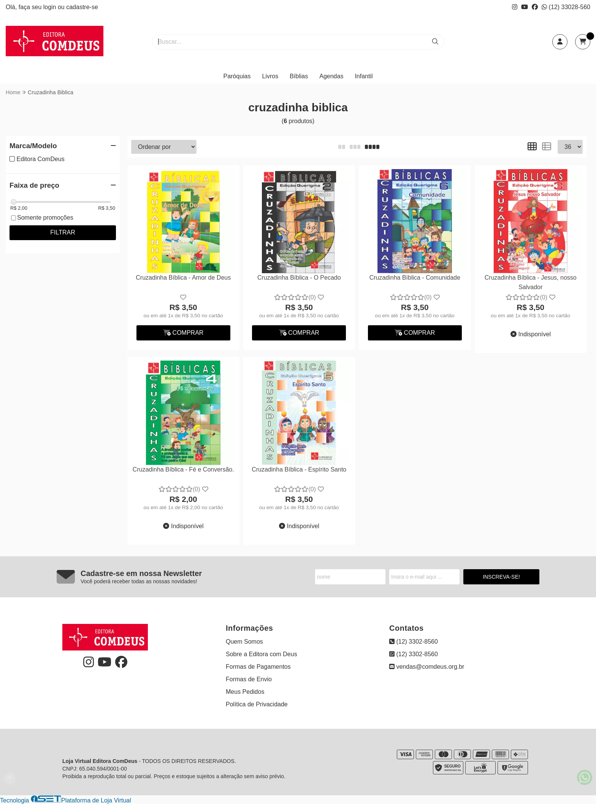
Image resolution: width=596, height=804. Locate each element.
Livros (270, 76)
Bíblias (299, 76)
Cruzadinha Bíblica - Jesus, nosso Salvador (531, 282)
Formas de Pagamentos (258, 666)
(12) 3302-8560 (413, 641)
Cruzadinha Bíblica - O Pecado (299, 277)
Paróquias (236, 76)
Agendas (331, 76)
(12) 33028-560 (566, 7)
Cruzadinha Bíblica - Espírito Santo (299, 469)
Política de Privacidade (257, 704)
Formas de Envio (249, 679)
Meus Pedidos (245, 691)
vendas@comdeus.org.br (426, 666)
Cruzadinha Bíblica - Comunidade (414, 277)
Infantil (363, 76)
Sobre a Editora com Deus (261, 654)
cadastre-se (82, 7)
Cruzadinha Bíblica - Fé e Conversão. (183, 469)
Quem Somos (244, 641)
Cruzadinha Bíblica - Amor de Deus (183, 277)
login (50, 7)
